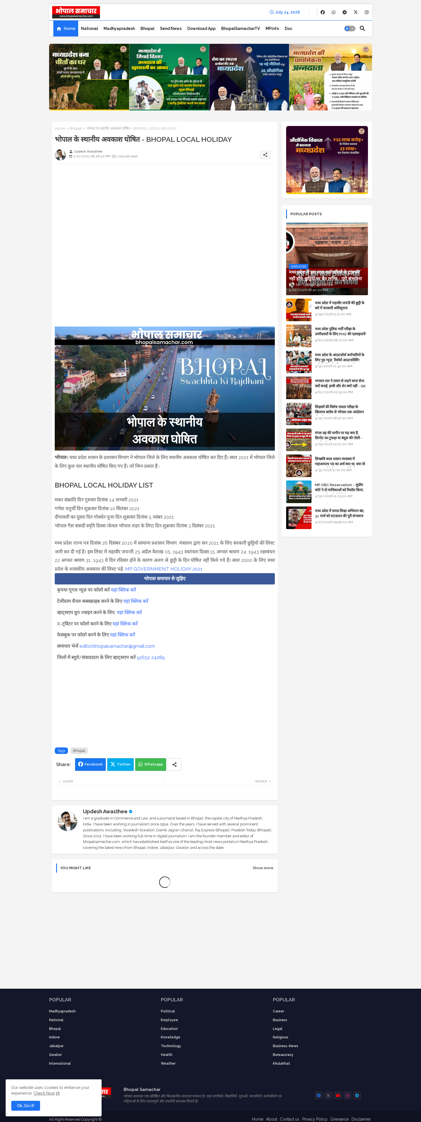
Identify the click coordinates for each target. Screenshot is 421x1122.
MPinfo (272, 28)
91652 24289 (151, 657)
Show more (263, 868)
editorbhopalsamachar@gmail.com (117, 646)
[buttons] (322, 12)
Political (168, 1011)
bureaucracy (283, 1055)
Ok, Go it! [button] (25, 1105)
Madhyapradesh (119, 28)
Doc (288, 28)
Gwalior (55, 1055)
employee (169, 1020)
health (166, 1055)
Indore (54, 1037)
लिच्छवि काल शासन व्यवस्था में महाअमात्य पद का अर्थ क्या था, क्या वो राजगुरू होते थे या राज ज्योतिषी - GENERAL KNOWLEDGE (340, 467)
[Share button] (174, 764)
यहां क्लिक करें (123, 590)
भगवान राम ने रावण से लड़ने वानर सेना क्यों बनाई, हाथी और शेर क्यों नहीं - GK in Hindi (340, 386)
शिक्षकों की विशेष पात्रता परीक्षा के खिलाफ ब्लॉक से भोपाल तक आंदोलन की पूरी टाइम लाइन (339, 412)
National (89, 28)
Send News (171, 28)
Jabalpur (56, 1046)
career (278, 1011)
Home (69, 28)
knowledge (170, 1037)
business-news (285, 1046)
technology (171, 1046)
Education (169, 1029)
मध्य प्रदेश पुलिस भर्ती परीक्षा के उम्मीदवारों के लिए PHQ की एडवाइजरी (340, 331)
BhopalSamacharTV (240, 28)
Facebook (94, 764)
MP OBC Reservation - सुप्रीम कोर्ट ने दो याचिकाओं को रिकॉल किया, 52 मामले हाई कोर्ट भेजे (339, 490)
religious (280, 1037)
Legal (277, 1029)
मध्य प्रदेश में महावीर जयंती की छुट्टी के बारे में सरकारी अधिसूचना (339, 305)
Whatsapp (153, 764)
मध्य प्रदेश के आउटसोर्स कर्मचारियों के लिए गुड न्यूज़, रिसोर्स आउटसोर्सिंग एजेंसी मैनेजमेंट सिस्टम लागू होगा (339, 360)
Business (280, 1020)
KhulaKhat (281, 1064)
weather (168, 1064)
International (60, 1064)
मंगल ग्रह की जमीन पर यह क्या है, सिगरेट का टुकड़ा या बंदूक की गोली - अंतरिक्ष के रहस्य (338, 438)
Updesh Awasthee (105, 811)
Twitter (124, 764)
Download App (201, 28)
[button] (350, 28)
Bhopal (147, 28)
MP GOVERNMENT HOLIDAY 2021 (164, 569)
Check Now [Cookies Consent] (44, 1093)
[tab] (65, 28)
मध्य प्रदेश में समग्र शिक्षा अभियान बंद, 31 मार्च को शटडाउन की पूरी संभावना (339, 513)
